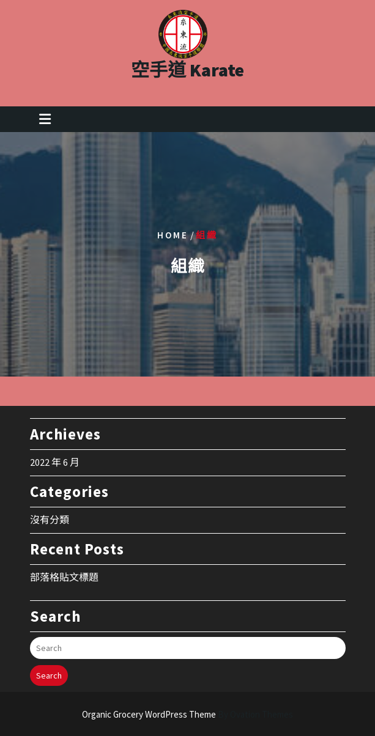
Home (172, 234)
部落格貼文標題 (64, 566)
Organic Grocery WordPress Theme (187, 714)
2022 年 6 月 (55, 451)
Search (49, 664)
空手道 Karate (187, 65)
